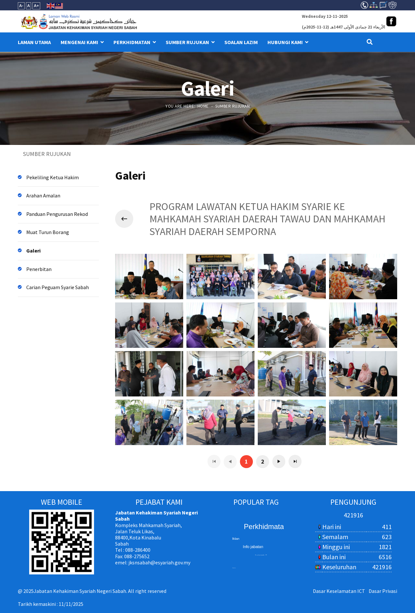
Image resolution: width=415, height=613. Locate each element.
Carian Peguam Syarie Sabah (57, 287)
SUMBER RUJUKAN (187, 42)
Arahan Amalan (43, 195)
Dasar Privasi (383, 591)
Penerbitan (39, 269)
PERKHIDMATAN (131, 42)
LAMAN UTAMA (34, 42)
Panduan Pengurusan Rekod (57, 214)
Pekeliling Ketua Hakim (52, 177)
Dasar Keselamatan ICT (339, 591)
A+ (36, 6)
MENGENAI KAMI (79, 42)
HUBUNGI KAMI (285, 42)
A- (21, 6)
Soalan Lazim (241, 42)
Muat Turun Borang (47, 232)
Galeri (33, 250)
